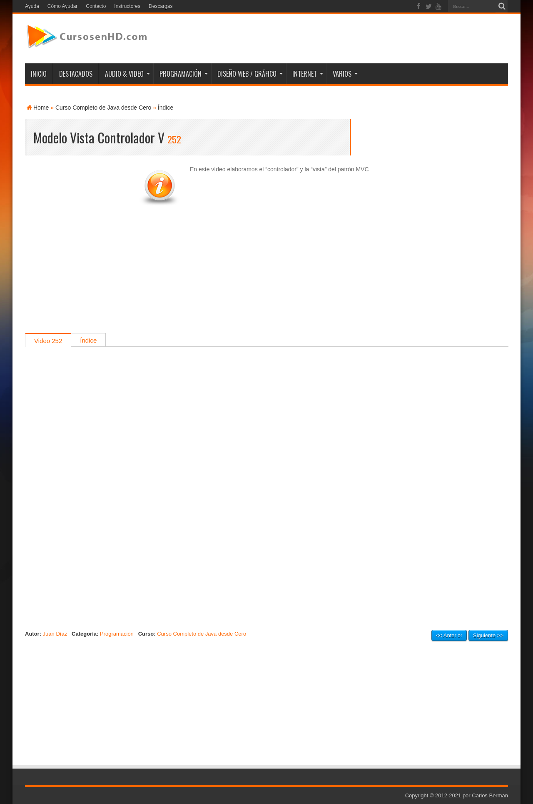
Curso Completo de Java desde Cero (103, 107)
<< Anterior (449, 635)
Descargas (160, 6)
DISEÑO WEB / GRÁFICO (250, 74)
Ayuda (32, 6)
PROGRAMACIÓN (183, 74)
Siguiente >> (488, 635)
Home (41, 107)
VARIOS (345, 74)
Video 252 (48, 340)
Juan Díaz (55, 634)
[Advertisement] (266, 274)
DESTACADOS (75, 74)
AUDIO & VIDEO (127, 74)
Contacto (96, 6)
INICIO (39, 74)
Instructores (127, 6)
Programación (117, 634)
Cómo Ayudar (62, 6)
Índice (165, 107)
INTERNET (307, 74)
